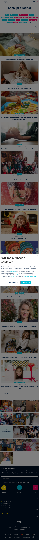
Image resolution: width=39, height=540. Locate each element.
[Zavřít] (37, 255)
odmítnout (13, 276)
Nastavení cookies (21, 274)
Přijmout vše (13, 271)
